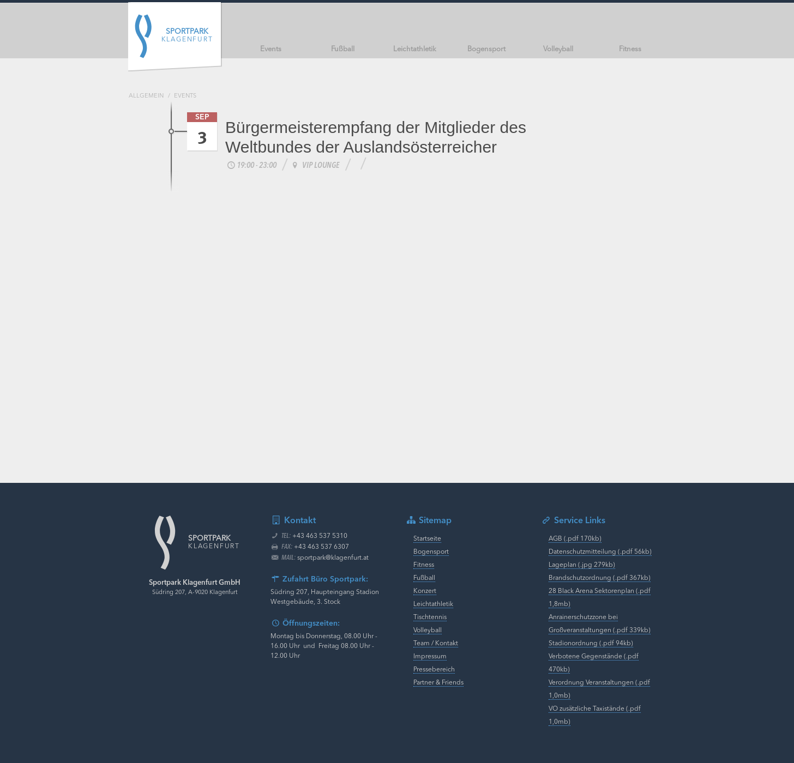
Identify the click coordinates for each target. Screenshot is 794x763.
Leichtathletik (433, 604)
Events (185, 96)
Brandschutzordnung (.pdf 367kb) (600, 578)
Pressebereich (434, 670)
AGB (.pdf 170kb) (575, 539)
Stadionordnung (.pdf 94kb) (591, 643)
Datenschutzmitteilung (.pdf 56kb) (600, 552)
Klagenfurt (187, 35)
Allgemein (146, 96)
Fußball (424, 578)
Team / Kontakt (435, 643)
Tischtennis (430, 617)
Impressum (430, 656)
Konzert (424, 591)
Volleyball (427, 630)
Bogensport (431, 552)
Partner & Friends (438, 683)
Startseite (427, 539)
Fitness (423, 565)
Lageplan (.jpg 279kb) (582, 565)
